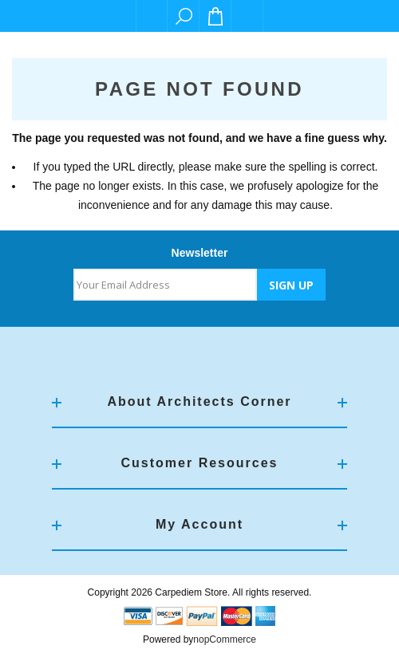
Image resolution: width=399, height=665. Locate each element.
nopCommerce (224, 639)
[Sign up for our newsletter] (165, 285)
